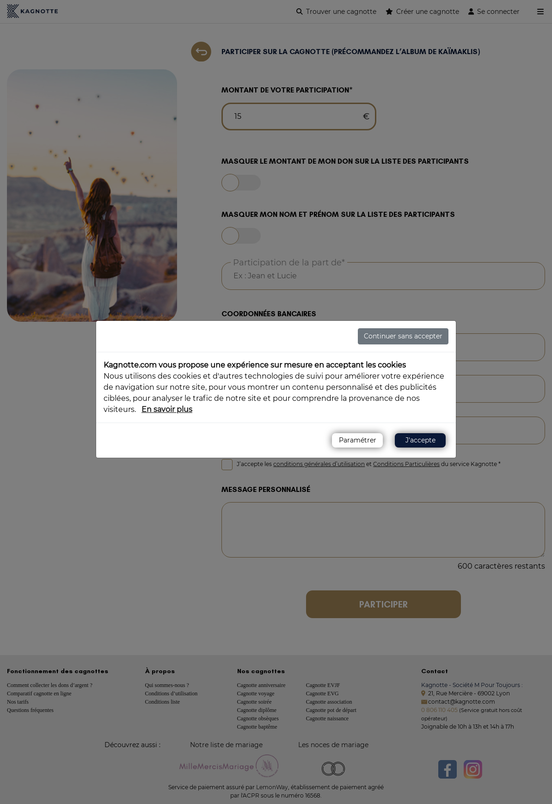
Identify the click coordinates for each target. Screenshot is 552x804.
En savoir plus (166, 409)
